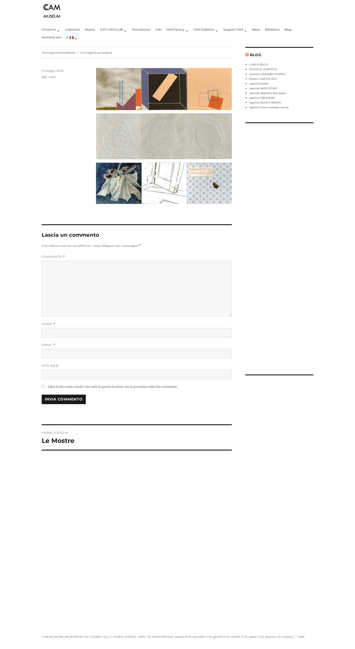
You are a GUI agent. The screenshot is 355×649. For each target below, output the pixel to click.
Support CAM (233, 29)
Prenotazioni (141, 29)
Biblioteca (272, 29)
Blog (288, 29)
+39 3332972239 (156, 636)
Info (158, 29)
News (256, 29)
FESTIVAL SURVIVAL (263, 69)
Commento (53, 257)
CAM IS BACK (258, 64)
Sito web (50, 365)
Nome (48, 324)
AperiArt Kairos (258, 83)
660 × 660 (49, 77)
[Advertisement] (280, 245)
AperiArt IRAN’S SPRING (265, 102)
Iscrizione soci (51, 37)
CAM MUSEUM (52, 636)
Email (48, 345)
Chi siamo (49, 29)
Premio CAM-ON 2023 (263, 78)
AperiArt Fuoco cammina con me (269, 107)
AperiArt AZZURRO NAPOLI (267, 74)
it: (70, 37)
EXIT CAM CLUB (111, 29)
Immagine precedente (58, 52)
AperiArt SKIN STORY (263, 88)
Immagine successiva (96, 52)
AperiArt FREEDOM (261, 97)
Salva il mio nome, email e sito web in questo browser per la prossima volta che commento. (113, 387)
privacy (289, 636)
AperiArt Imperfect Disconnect (267, 93)
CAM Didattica (204, 29)
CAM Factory (175, 29)
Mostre (90, 29)
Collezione (72, 29)
